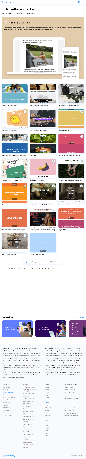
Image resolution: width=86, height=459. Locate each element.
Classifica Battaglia (28, 444)
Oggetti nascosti (27, 426)
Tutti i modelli (7, 415)
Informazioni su (7, 402)
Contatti (5, 405)
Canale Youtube (7, 412)
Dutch (46, 412)
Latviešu (47, 410)
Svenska (47, 420)
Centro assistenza (8, 410)
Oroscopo (25, 439)
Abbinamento (27, 403)
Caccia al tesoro (27, 442)
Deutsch (47, 400)
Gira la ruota (26, 406)
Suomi (46, 425)
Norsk (46, 418)
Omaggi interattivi (69, 410)
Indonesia (47, 415)
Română (47, 428)
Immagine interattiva (29, 416)
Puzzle (25, 437)
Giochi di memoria (28, 401)
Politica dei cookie (69, 392)
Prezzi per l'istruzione (9, 395)
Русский (47, 397)
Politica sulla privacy (69, 389)
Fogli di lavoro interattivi (29, 387)
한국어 (46, 433)
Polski (46, 405)
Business (5, 389)
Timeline (25, 421)
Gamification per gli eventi (71, 408)
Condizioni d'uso (68, 387)
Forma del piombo (28, 432)
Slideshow (26, 429)
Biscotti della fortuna (28, 419)
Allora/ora (26, 414)
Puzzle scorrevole (28, 411)
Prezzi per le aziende (9, 397)
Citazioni (25, 447)
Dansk (46, 423)
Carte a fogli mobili (28, 434)
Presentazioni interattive (71, 415)
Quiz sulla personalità (29, 398)
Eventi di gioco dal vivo (29, 393)
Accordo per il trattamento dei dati (72, 395)
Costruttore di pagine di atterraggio (29, 390)
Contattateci (56, 262)
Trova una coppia (27, 424)
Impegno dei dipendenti (70, 413)
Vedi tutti (80, 318)
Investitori (6, 407)
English (47, 387)
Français (47, 395)
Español (47, 389)
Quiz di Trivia (26, 396)
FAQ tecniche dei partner (71, 398)
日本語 (46, 436)
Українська (48, 407)
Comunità (6, 400)
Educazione (6, 387)
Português (47, 392)
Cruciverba (26, 409)
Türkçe (46, 430)
